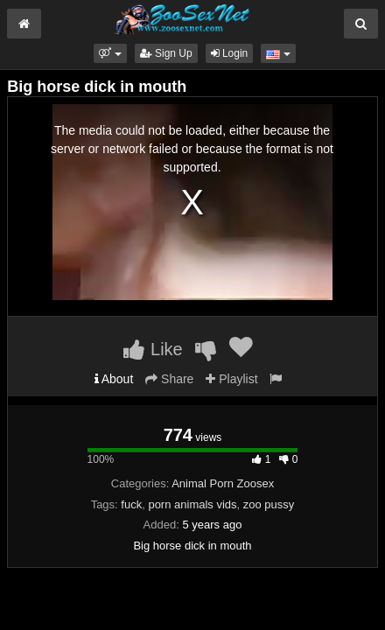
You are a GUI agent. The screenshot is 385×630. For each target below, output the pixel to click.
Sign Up (166, 53)
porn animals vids (192, 504)
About (114, 379)
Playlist (231, 379)
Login (229, 53)
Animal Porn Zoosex (223, 483)
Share (169, 379)
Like (152, 349)
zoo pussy (269, 504)
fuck (131, 504)
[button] (110, 53)
